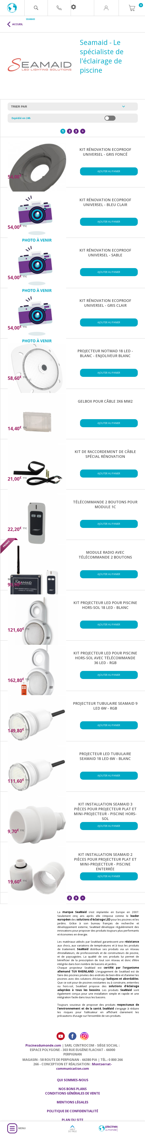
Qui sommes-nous (72, 1080)
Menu (22, 1128)
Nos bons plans (73, 1089)
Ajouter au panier (108, 171)
